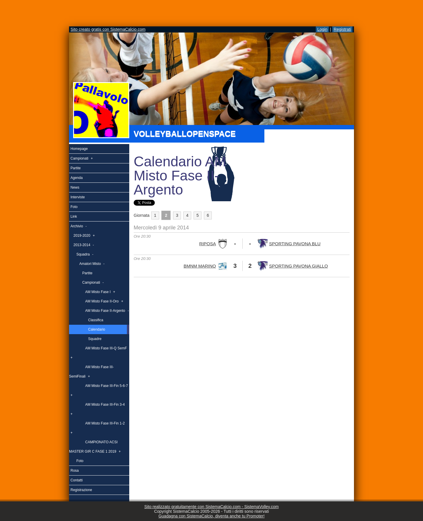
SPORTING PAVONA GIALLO (298, 265)
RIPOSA (207, 243)
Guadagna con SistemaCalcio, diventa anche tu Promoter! (211, 516)
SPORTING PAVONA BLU (294, 243)
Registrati (342, 29)
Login (322, 29)
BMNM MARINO (200, 265)
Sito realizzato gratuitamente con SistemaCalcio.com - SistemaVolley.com (211, 506)
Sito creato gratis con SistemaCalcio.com (107, 29)
